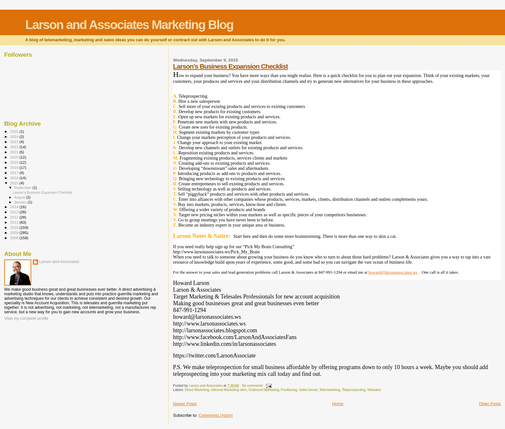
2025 (14, 131)
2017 (14, 173)
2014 (14, 207)
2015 (14, 183)
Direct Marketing (197, 390)
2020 (14, 157)
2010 (14, 227)
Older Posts (490, 403)
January (21, 202)
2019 (14, 162)
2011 (14, 222)
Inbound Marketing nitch (229, 390)
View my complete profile (26, 318)
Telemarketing (329, 390)
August (20, 197)
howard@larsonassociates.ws (392, 272)
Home (338, 403)
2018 (14, 167)
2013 (14, 212)
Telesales (374, 390)
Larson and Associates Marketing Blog (129, 25)
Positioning (289, 390)
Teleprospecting (353, 390)
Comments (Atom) (216, 415)
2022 (14, 147)
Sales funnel (308, 390)
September (23, 188)
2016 (14, 178)
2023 (14, 142)
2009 (14, 232)
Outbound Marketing (264, 390)
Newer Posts (185, 403)
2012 (14, 217)
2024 (14, 136)
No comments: (253, 385)
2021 (14, 152)
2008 (14, 238)
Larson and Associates (59, 261)
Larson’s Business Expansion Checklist (230, 66)
